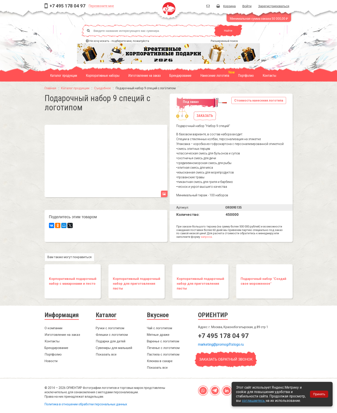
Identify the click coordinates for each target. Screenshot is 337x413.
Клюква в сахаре (160, 361)
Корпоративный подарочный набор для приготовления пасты (136, 283)
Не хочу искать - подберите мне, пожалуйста (119, 41)
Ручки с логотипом (110, 328)
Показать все (106, 354)
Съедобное (102, 88)
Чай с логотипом (159, 328)
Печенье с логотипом (163, 348)
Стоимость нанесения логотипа (258, 100)
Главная (50, 88)
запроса (206, 236)
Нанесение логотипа (214, 75)
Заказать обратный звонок (225, 359)
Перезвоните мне (101, 6)
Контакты (269, 75)
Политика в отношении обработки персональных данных (86, 404)
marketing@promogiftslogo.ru (221, 344)
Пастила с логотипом (163, 354)
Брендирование (180, 75)
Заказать (204, 116)
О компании (53, 328)
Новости (51, 361)
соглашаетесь (254, 401)
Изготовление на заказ (144, 75)
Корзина (226, 6)
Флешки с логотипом (112, 335)
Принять (319, 394)
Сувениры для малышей (114, 348)
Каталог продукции (63, 75)
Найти (228, 30)
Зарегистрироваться (273, 6)
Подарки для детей (110, 341)
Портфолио (246, 75)
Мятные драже (158, 335)
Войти (247, 6)
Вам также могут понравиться (69, 257)
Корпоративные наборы (102, 75)
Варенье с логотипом (163, 341)
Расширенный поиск (224, 41)
